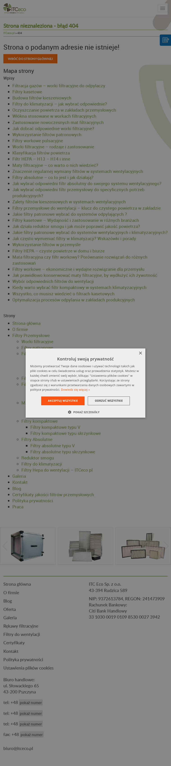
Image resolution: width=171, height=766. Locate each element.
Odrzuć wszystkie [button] (109, 401)
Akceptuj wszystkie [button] (63, 401)
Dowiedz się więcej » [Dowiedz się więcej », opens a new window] (75, 390)
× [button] (140, 353)
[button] (85, 412)
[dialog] (85, 383)
